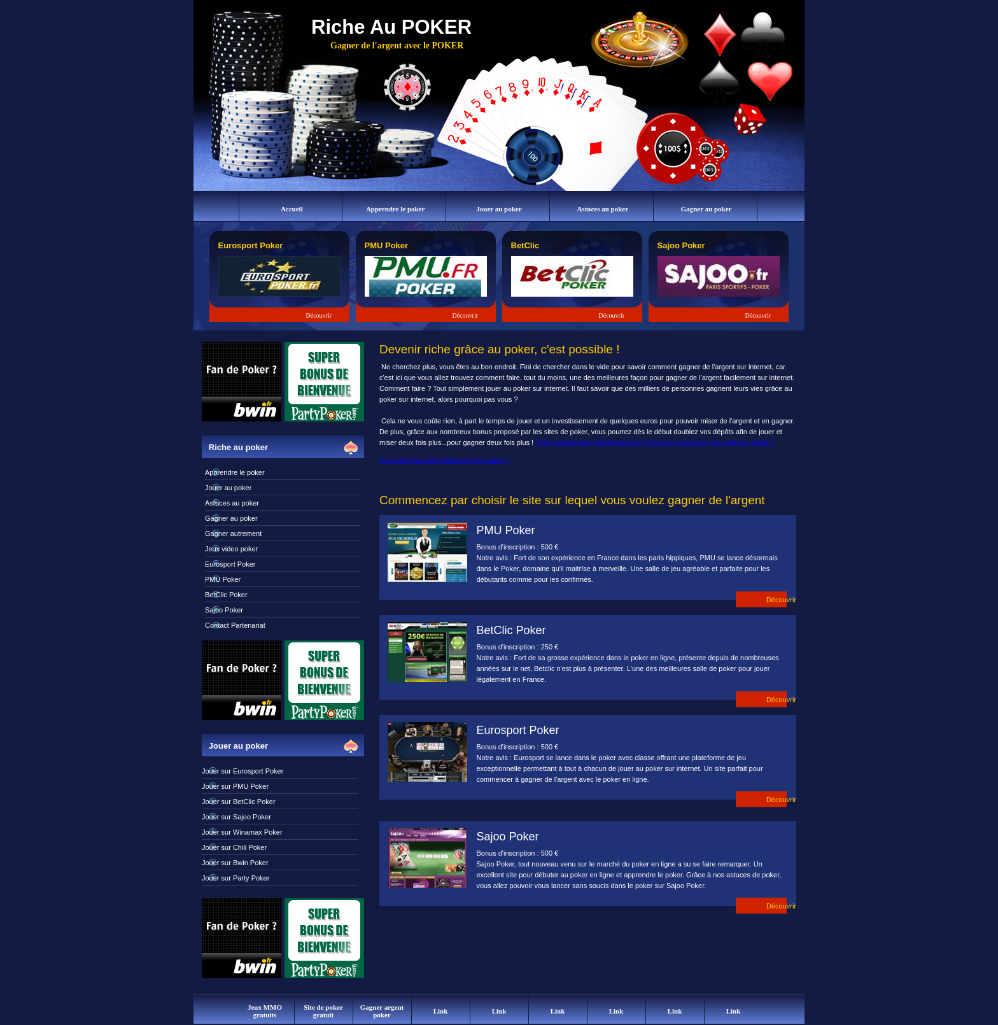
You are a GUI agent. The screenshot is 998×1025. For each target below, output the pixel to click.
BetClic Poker (226, 594)
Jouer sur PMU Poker (235, 786)
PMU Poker (223, 579)
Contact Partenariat (235, 625)
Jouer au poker (498, 209)
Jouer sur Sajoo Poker (236, 817)
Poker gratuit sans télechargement (588, 442)
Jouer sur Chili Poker (234, 847)
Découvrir (319, 315)
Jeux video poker (231, 549)
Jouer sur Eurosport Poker (242, 771)
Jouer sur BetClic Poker (239, 801)
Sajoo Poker (224, 610)
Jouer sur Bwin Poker (235, 862)
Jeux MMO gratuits (265, 1011)
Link (440, 1011)
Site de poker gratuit (323, 1011)
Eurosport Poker (230, 564)
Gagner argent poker (382, 1011)
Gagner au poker (706, 209)
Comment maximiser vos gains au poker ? (709, 442)
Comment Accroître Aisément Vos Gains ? (444, 460)
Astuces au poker (602, 209)
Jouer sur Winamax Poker (242, 832)
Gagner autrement (233, 533)
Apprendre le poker (395, 209)
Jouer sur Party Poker (235, 878)
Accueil (292, 209)
